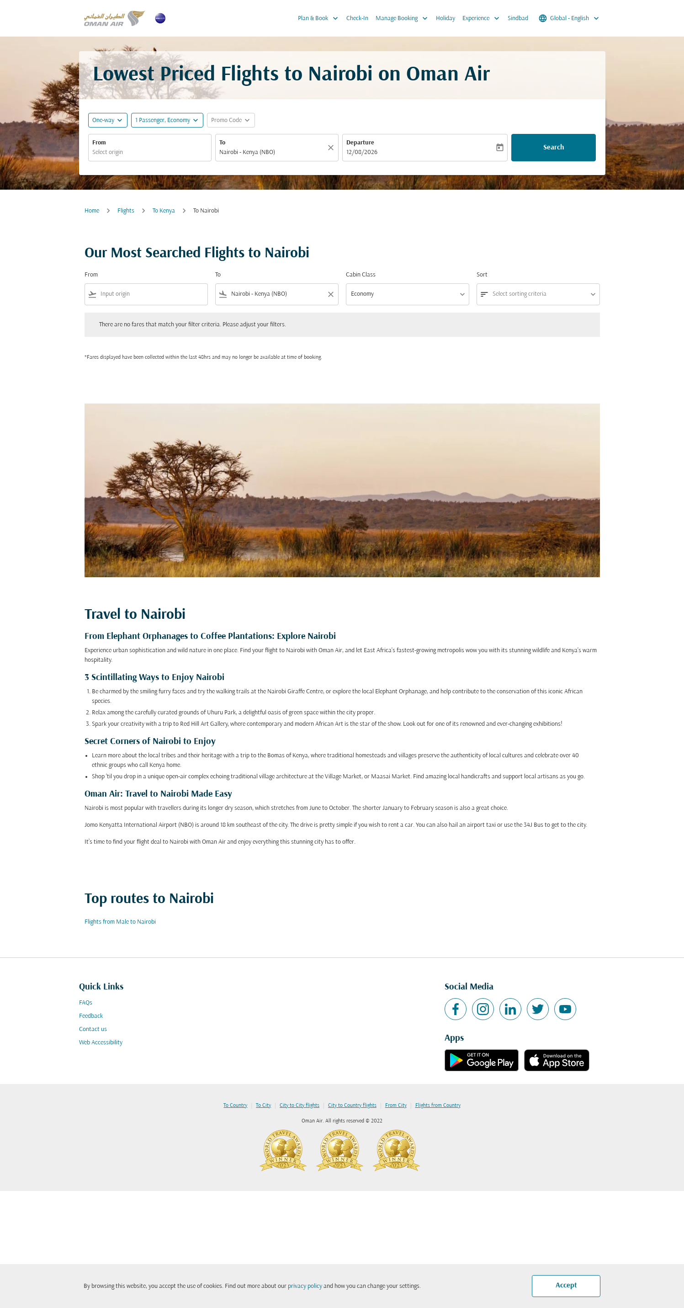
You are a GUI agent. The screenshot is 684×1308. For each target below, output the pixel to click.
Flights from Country (438, 1105)
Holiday (445, 18)
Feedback (91, 1016)
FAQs (85, 1003)
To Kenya (164, 210)
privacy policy (305, 1286)
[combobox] (149, 152)
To (222, 142)
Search (553, 147)
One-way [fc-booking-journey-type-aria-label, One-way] (103, 120)
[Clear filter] (330, 294)
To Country (235, 1105)
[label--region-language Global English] (570, 18)
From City (396, 1105)
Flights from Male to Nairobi (120, 922)
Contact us (93, 1029)
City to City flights (299, 1105)
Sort (482, 274)
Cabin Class (361, 274)
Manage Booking (404, 18)
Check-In (357, 18)
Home (92, 210)
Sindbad (518, 18)
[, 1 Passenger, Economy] (162, 120)
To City (263, 1105)
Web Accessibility (100, 1042)
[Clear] (332, 147)
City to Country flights (352, 1105)
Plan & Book (320, 18)
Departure (360, 142)
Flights (125, 210)
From (99, 142)
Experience (483, 18)
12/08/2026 (361, 152)
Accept (566, 1285)
